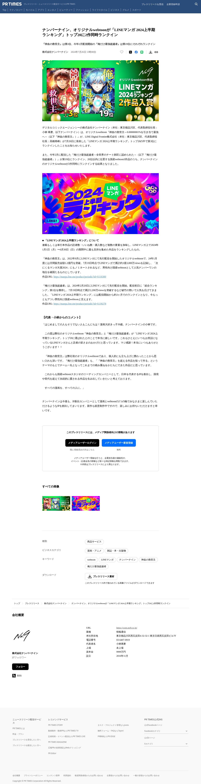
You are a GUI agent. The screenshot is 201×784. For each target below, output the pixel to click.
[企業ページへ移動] (22, 636)
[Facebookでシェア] (136, 52)
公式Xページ (149, 737)
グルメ (125, 9)
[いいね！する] (121, 52)
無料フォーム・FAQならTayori (111, 730)
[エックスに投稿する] (130, 52)
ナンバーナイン (127, 559)
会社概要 (16, 775)
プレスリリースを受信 (152, 4)
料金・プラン (18, 734)
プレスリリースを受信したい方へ (27, 739)
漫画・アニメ (94, 550)
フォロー (20, 666)
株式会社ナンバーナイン (55, 603)
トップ (17, 603)
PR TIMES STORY (55, 725)
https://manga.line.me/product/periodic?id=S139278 (80, 303)
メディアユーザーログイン (82, 443)
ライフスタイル (99, 9)
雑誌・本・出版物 (116, 550)
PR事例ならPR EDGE (106, 736)
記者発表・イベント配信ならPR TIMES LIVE (66, 736)
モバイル (30, 9)
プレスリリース (32, 603)
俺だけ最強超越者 (96, 566)
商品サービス (94, 541)
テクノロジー (16, 9)
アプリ (41, 9)
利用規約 (67, 775)
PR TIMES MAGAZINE (57, 742)
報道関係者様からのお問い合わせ (89, 775)
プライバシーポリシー (33, 775)
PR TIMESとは (19, 728)
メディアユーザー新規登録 (119, 443)
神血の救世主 (148, 559)
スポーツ (136, 9)
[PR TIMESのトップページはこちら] (39, 4)
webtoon (91, 559)
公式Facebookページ (153, 725)
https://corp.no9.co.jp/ (126, 628)
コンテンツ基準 (53, 775)
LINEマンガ (107, 559)
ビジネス (115, 9)
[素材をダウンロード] (150, 52)
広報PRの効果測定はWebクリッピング (64, 747)
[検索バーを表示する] (196, 4)
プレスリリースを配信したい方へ (27, 745)
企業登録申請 (173, 4)
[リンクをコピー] (156, 52)
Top (4, 9)
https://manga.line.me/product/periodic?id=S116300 (80, 276)
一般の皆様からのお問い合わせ (146, 775)
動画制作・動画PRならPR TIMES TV (63, 730)
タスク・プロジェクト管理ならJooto (113, 725)
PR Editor (52, 753)
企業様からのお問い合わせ (118, 775)
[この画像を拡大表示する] (56, 503)
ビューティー (66, 9)
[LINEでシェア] (141, 52)
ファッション (82, 9)
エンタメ (51, 9)
